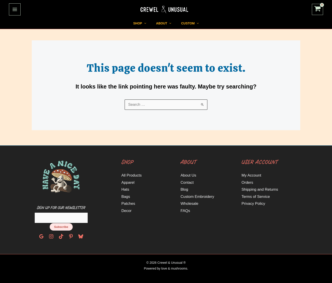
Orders (247, 182)
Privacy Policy (253, 203)
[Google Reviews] (41, 236)
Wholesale (189, 203)
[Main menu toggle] (15, 9)
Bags (125, 196)
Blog (184, 189)
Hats (125, 189)
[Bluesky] (80, 236)
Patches (128, 203)
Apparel (128, 182)
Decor (126, 211)
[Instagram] (51, 236)
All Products (131, 175)
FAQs (185, 211)
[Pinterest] (70, 236)
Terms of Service (256, 196)
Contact (187, 182)
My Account (251, 175)
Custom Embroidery (197, 196)
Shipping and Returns (260, 189)
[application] (134, 23)
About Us (188, 175)
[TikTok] (61, 236)
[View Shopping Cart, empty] (317, 9)
